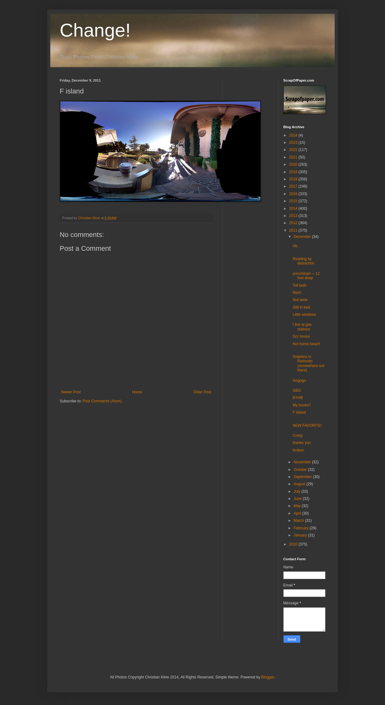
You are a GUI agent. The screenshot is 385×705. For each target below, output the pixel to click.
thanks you (301, 443)
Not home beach (306, 344)
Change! (95, 30)
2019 (293, 172)
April (297, 513)
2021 (293, 157)
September (303, 477)
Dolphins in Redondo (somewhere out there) (308, 363)
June (297, 498)
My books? (301, 405)
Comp (297, 435)
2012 (293, 223)
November (302, 462)
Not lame (300, 300)
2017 (293, 186)
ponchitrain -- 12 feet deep (306, 275)
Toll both (299, 285)
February (301, 528)
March (299, 520)
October (300, 469)
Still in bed (301, 307)
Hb (294, 246)
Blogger (267, 677)
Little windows (304, 314)
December (302, 236)
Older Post (202, 392)
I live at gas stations (302, 326)
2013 (293, 216)
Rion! (296, 292)
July (297, 491)
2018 (293, 179)
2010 (293, 544)
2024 (293, 135)
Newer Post (71, 392)
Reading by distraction (303, 261)
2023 (293, 142)
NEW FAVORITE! (307, 425)
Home (137, 392)
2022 (293, 150)
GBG (296, 390)
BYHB (297, 397)
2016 (293, 194)
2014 (293, 208)
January (300, 535)
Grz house (301, 336)
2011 (293, 230)
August (299, 484)
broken (298, 450)
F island (299, 412)
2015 (293, 201)
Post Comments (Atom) (102, 401)
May (297, 506)
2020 (293, 164)
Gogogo (299, 380)
